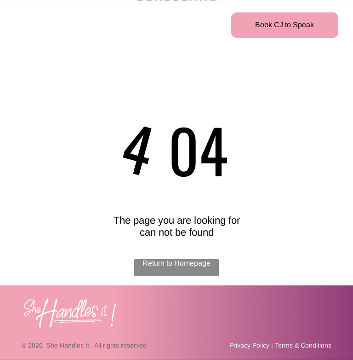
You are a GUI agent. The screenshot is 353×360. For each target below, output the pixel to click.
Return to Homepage (176, 263)
